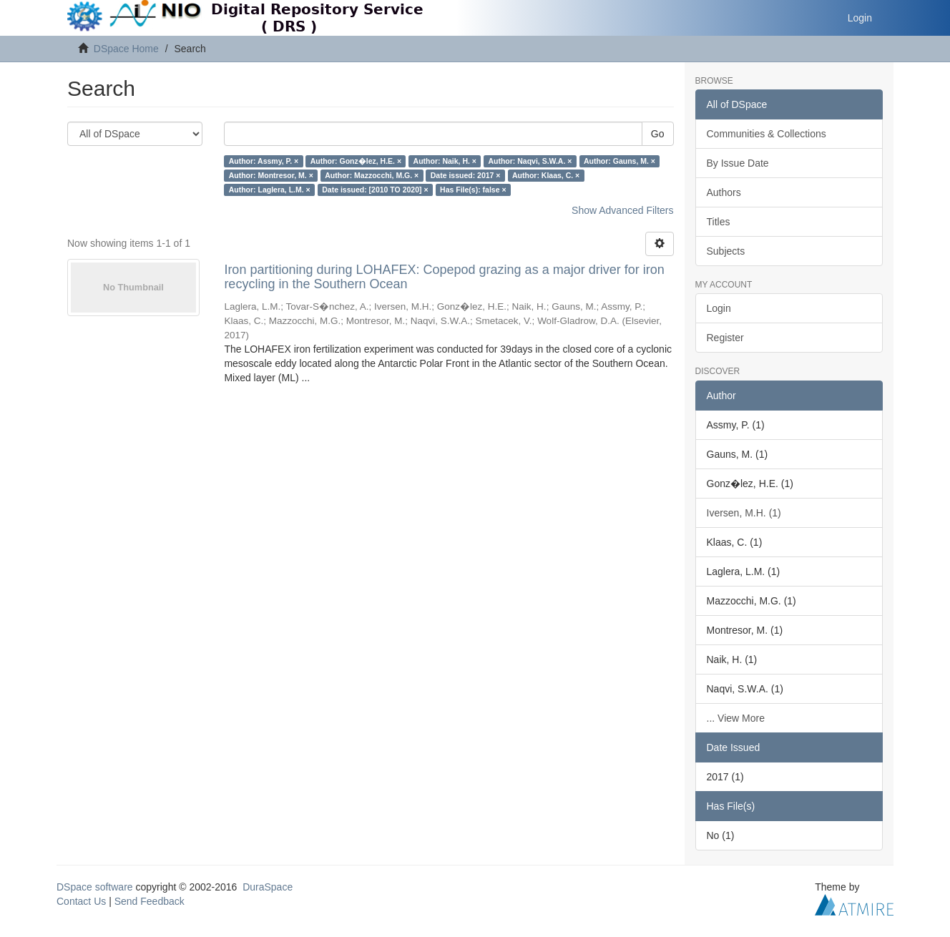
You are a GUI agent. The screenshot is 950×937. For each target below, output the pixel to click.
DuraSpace (268, 887)
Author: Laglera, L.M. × (269, 189)
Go (658, 133)
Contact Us (81, 901)
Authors (724, 192)
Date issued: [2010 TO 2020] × (375, 189)
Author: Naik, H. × (444, 161)
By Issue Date (738, 163)
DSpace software (95, 887)
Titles (718, 221)
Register (725, 337)
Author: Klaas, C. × (545, 175)
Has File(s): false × (473, 189)
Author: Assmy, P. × (264, 161)
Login (719, 308)
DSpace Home (126, 48)
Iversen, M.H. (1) (744, 513)
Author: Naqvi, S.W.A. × (530, 161)
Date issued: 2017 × (466, 175)
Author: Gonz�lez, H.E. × (355, 161)
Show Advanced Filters (622, 210)
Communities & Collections (766, 133)
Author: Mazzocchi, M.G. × (371, 175)
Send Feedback (149, 901)
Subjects (726, 251)
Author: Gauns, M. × (619, 161)
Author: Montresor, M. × (271, 175)
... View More (736, 718)
